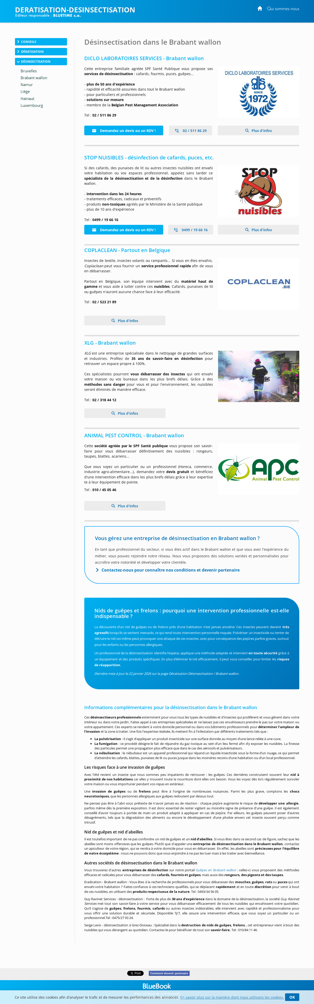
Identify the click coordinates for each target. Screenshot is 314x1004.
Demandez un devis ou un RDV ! (124, 130)
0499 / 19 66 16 (191, 229)
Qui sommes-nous (283, 9)
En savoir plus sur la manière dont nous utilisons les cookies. (232, 997)
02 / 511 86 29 (191, 130)
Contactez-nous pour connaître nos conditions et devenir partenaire (171, 570)
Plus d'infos (261, 130)
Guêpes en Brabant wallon (216, 870)
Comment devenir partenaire (169, 973)
